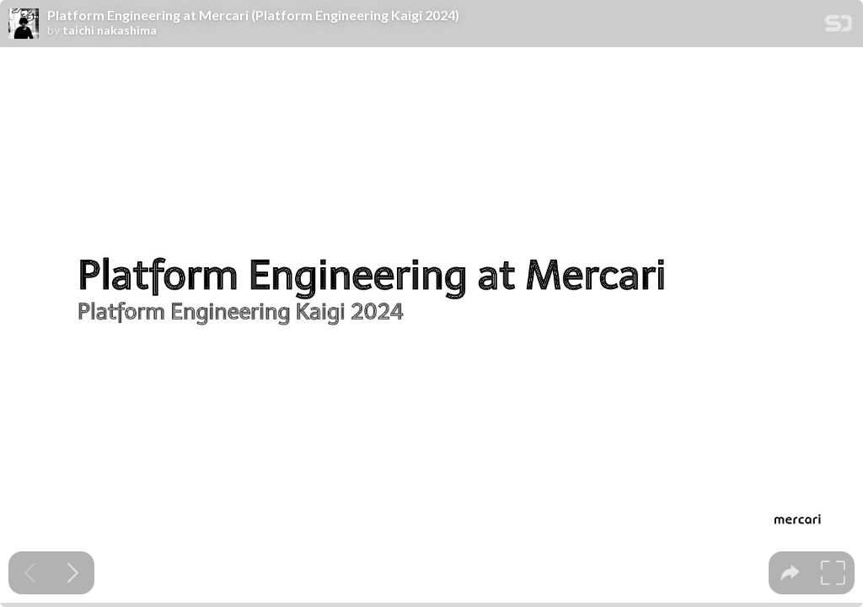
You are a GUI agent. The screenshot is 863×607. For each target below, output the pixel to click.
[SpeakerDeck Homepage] (838, 27)
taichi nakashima (109, 30)
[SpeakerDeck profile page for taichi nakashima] (23, 24)
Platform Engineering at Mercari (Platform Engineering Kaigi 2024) (253, 15)
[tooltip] (790, 573)
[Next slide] (73, 573)
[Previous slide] (30, 573)
